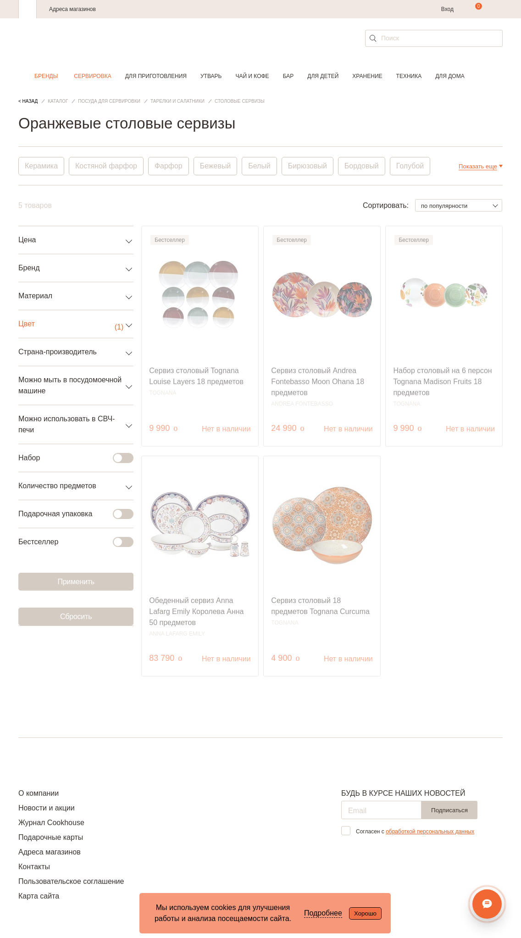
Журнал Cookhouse (51, 822)
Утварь (211, 76)
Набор (70, 458)
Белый (260, 166)
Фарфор (169, 166)
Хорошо (365, 913)
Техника (409, 76)
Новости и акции (46, 808)
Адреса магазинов (72, 9)
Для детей (322, 76)
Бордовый (362, 166)
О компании (38, 793)
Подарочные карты (50, 837)
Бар (288, 76)
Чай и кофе (252, 76)
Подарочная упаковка (70, 514)
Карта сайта (38, 896)
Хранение (367, 76)
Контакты (34, 867)
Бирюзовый (307, 166)
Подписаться (449, 810)
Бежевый (215, 166)
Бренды (46, 76)
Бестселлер (70, 542)
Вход (447, 9)
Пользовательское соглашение (71, 881)
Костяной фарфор (106, 166)
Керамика (41, 166)
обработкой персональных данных (430, 831)
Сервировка (92, 76)
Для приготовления (156, 76)
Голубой (411, 166)
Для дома (449, 76)
